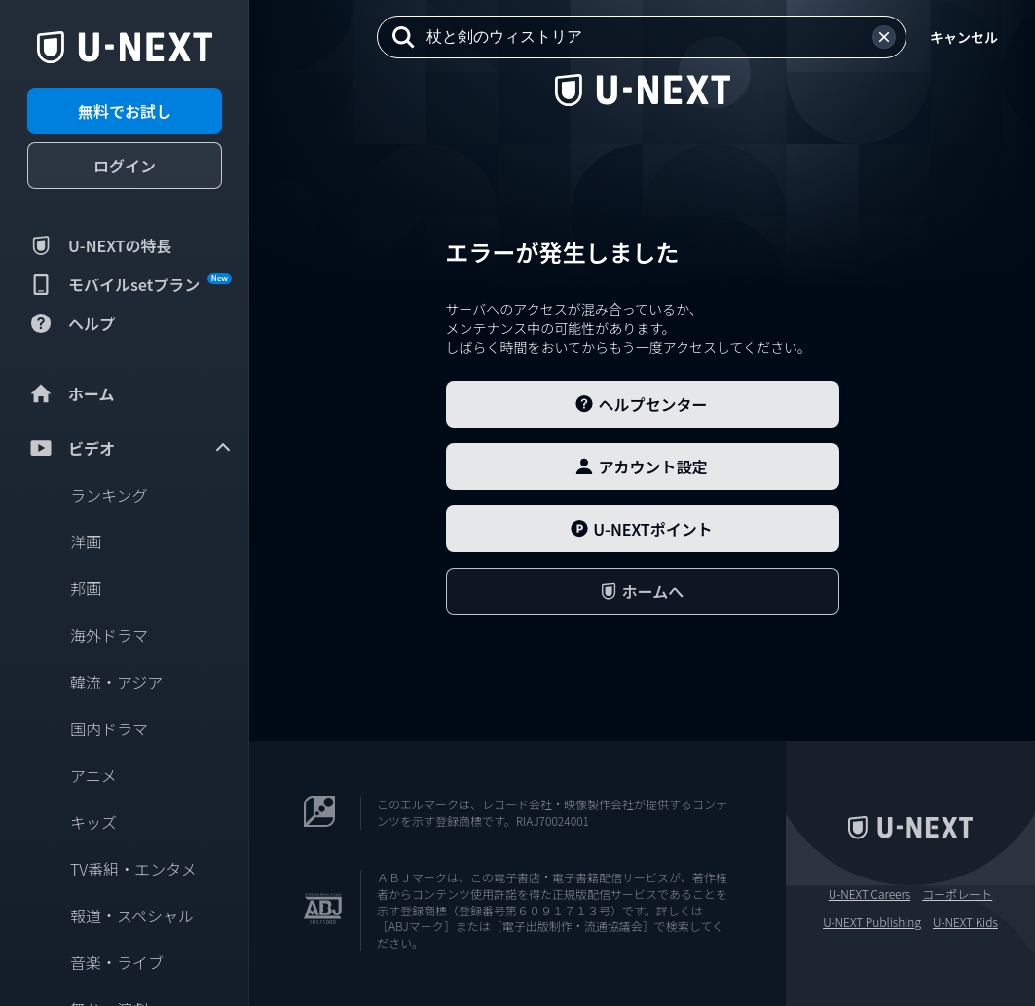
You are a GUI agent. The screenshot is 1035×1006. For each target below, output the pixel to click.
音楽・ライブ (117, 962)
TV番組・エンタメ (133, 868)
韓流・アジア (116, 681)
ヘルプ (71, 323)
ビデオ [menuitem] (130, 448)
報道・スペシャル (132, 915)
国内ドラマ (109, 728)
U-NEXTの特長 (99, 245)
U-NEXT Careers (870, 894)
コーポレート (957, 894)
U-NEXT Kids (965, 922)
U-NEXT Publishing (872, 922)
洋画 (85, 541)
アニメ (93, 775)
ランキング (109, 494)
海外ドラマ (109, 635)
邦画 (85, 588)
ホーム (71, 393)
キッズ (93, 822)
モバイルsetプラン (129, 284)
